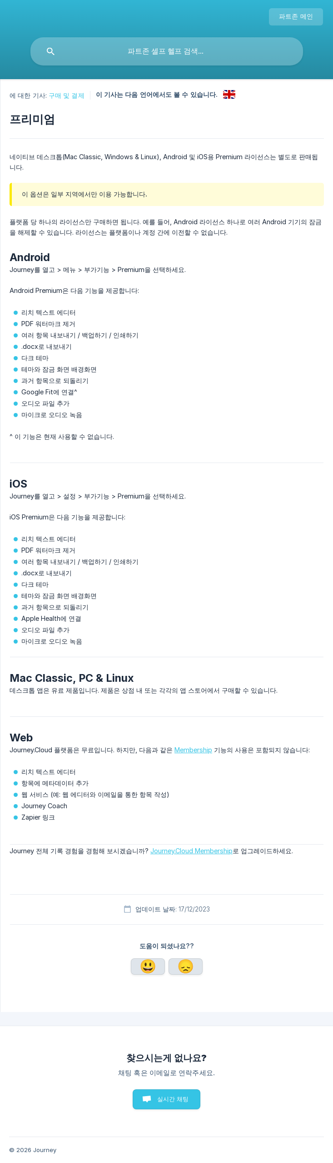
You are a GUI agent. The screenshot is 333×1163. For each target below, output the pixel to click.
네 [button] (148, 966)
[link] (229, 94)
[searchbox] (166, 51)
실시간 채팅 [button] (173, 1099)
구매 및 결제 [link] (66, 95)
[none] (296, 16)
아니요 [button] (186, 966)
